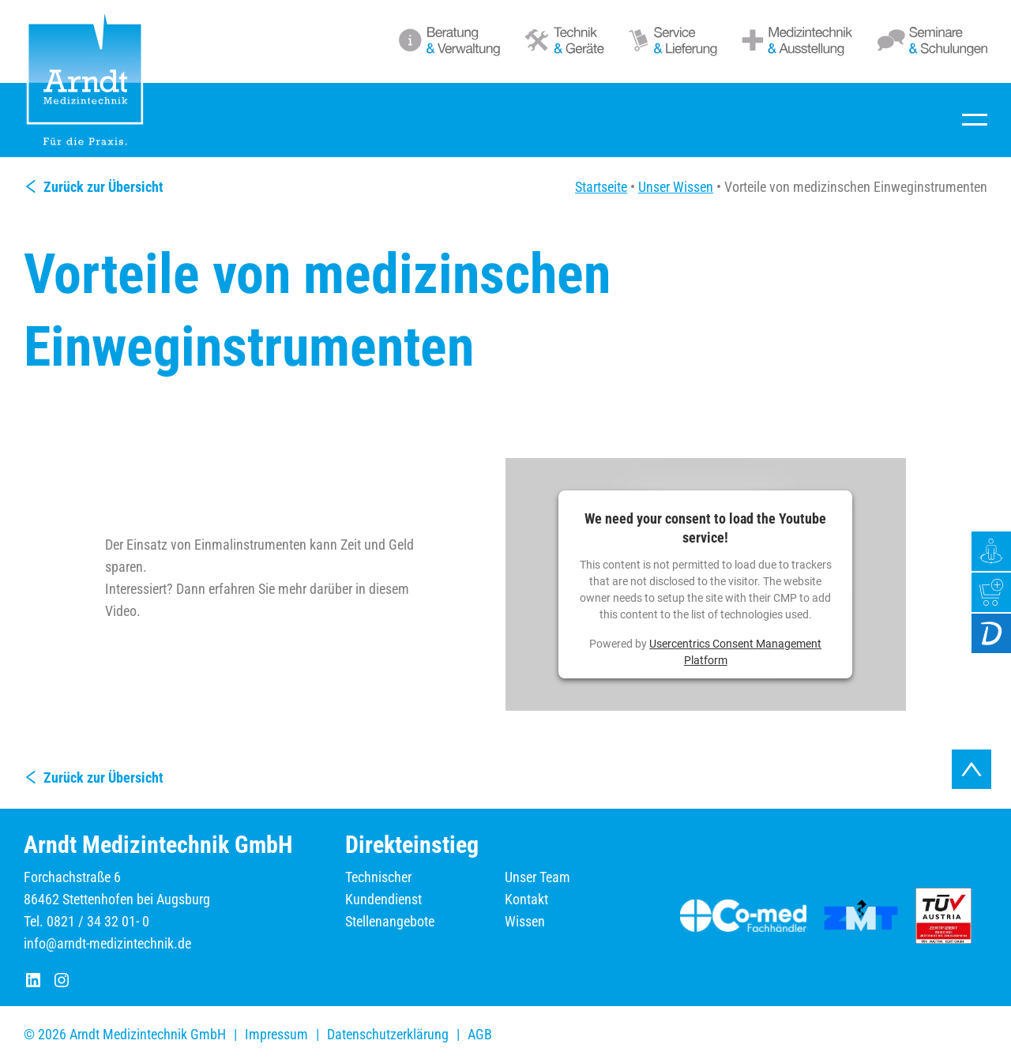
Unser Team (537, 877)
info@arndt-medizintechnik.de (107, 943)
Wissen (525, 921)
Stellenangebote (389, 921)
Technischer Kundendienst (383, 888)
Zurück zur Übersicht (103, 186)
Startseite (601, 186)
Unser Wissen (675, 186)
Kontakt (526, 899)
